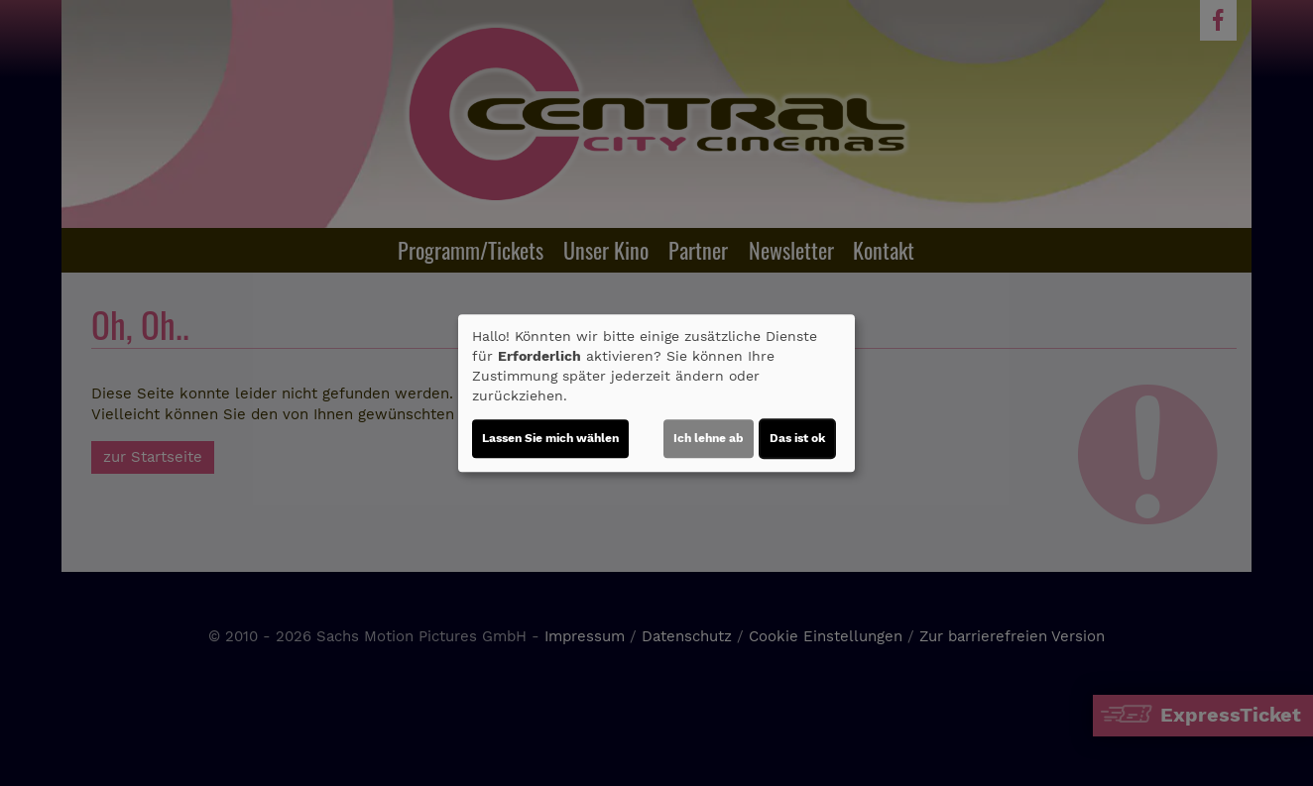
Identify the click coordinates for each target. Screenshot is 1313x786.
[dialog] (656, 393)
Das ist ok (797, 438)
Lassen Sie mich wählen (550, 438)
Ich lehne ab (708, 438)
